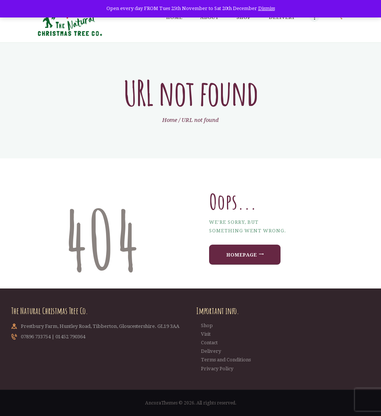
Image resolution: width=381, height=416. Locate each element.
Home (169, 120)
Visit (206, 334)
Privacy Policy (217, 368)
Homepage (241, 255)
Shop (207, 325)
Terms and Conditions (226, 359)
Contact (209, 342)
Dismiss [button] (266, 8)
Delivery (211, 351)
